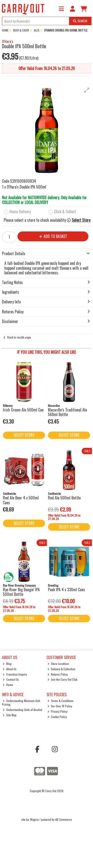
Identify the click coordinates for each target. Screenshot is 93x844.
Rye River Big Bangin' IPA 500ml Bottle (21, 592)
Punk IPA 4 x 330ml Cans (66, 589)
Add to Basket (53, 236)
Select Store (81, 220)
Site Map (9, 715)
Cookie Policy (57, 717)
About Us (9, 669)
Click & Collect (65, 211)
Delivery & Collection (61, 669)
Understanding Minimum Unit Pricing (21, 702)
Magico (34, 819)
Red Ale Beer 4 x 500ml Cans (21, 500)
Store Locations (58, 664)
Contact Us (11, 679)
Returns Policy (57, 674)
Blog (7, 664)
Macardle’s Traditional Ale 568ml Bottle (67, 412)
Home (8, 685)
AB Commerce (63, 819)
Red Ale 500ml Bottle (64, 498)
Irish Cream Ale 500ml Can (23, 410)
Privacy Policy (57, 711)
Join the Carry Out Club (62, 679)
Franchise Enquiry (15, 674)
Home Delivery (20, 211)
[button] (87, 90)
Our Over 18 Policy (59, 706)
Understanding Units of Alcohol (22, 710)
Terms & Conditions (60, 701)
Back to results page (19, 337)
